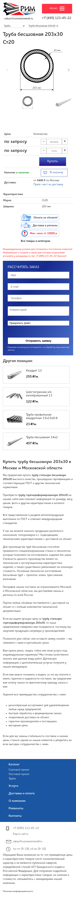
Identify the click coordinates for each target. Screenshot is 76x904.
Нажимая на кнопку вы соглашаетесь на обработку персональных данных (38, 348)
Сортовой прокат (19, 769)
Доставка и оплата (22, 793)
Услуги (13, 786)
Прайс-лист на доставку (48, 184)
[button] (68, 70)
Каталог (14, 764)
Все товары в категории (35, 241)
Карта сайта (20, 834)
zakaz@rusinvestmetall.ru (18, 18)
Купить (52, 161)
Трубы (12, 778)
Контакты (15, 816)
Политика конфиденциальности (18, 891)
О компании (17, 801)
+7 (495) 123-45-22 (56, 18)
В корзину (53, 173)
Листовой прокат (19, 774)
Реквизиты (16, 808)
